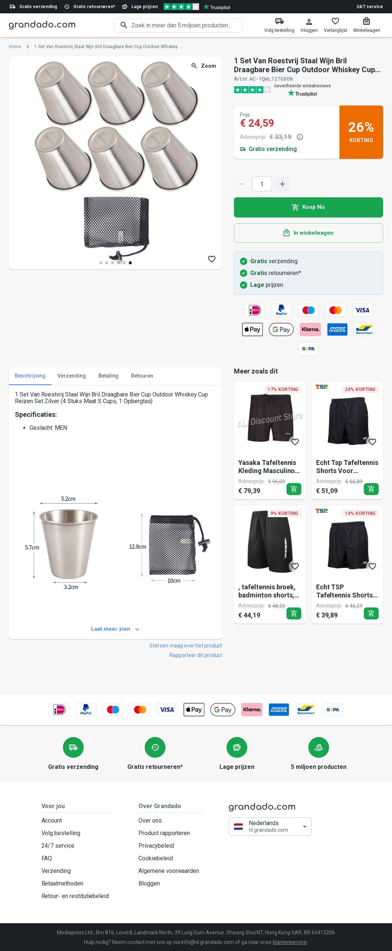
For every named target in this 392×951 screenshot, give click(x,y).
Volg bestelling (75, 833)
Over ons (168, 820)
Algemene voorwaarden (168, 870)
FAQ (75, 858)
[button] (270, 826)
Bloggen (168, 883)
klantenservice (289, 942)
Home (15, 46)
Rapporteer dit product (196, 655)
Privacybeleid (168, 845)
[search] (186, 25)
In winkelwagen (308, 232)
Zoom (204, 66)
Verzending (75, 870)
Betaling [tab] (108, 376)
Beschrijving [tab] (30, 376)
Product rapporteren (168, 833)
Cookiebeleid (168, 858)
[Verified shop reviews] (197, 6)
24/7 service (369, 6)
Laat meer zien (115, 629)
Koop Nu (308, 207)
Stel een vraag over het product (186, 645)
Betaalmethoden (75, 883)
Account (75, 820)
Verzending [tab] (71, 376)
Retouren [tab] (142, 376)
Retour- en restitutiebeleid (75, 896)
